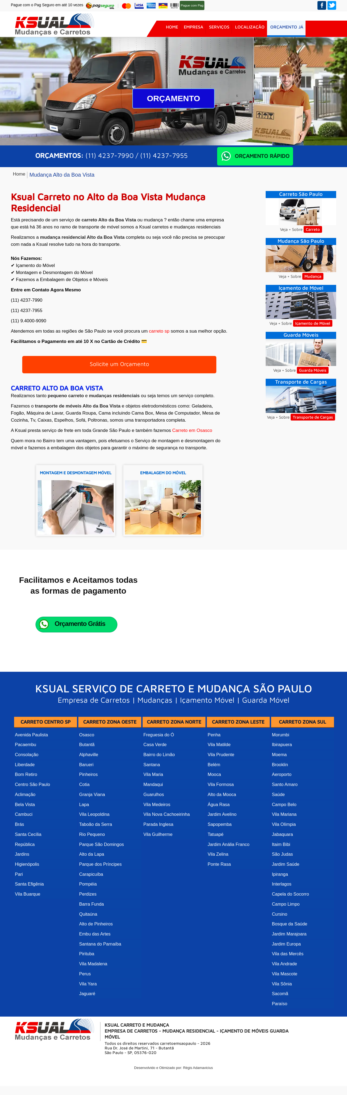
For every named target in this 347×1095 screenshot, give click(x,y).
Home (171, 28)
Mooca (214, 807)
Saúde (278, 825)
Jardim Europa (286, 959)
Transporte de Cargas (313, 417)
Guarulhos (153, 825)
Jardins (22, 878)
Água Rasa (218, 834)
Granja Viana (91, 825)
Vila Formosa (220, 816)
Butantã (86, 780)
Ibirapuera (281, 780)
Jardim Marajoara (289, 950)
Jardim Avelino (222, 843)
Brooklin (280, 798)
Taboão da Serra (95, 851)
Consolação (26, 789)
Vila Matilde (219, 780)
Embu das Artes (94, 950)
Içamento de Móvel (312, 323)
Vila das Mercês (287, 968)
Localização (253, 28)
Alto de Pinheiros (95, 941)
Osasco (86, 771)
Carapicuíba (90, 896)
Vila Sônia (281, 995)
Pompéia (87, 905)
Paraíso (279, 1013)
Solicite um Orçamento (119, 366)
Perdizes (87, 914)
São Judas (282, 878)
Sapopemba (219, 851)
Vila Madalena (93, 977)
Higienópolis (26, 887)
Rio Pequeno (91, 860)
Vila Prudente (221, 789)
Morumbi (280, 771)
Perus (85, 986)
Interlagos (281, 905)
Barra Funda (91, 923)
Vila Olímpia (283, 851)
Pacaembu (25, 780)
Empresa (194, 28)
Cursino (279, 932)
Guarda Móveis (312, 370)
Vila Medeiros (156, 834)
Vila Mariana (284, 843)
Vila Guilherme (157, 860)
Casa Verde (154, 780)
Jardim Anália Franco (228, 869)
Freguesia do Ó (158, 771)
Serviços (221, 28)
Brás (19, 851)
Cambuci (23, 843)
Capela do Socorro (290, 914)
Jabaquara (282, 860)
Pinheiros (88, 807)
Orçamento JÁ (291, 28)
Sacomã (280, 1004)
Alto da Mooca (221, 825)
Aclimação (25, 825)
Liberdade (24, 798)
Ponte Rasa (219, 887)
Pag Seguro (209, 5)
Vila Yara (87, 995)
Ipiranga (280, 896)
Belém (214, 798)
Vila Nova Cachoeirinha (166, 843)
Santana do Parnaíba (99, 959)
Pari (19, 896)
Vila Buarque (27, 914)
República (24, 869)
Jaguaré (87, 1004)
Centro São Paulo (32, 816)
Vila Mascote (284, 986)
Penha (214, 771)
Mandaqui (152, 816)
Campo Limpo (285, 923)
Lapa (84, 834)
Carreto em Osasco (192, 434)
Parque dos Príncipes (100, 887)
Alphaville (88, 789)
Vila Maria (153, 807)
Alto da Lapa (91, 878)
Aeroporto (281, 807)
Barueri (86, 798)
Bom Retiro (26, 807)
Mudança (312, 276)
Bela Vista (24, 834)
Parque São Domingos (101, 869)
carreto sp (159, 331)
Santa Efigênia (29, 905)
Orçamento (173, 98)
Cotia (84, 816)
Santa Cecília (28, 860)
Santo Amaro (284, 816)
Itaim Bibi (281, 869)
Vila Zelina (218, 878)
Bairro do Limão (158, 789)
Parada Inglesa (158, 851)
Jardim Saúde (285, 887)
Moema (279, 789)
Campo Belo (284, 834)
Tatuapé (215, 860)
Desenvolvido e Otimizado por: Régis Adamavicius (173, 1077)
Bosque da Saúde (289, 941)
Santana (151, 798)
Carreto (313, 229)
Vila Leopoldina (94, 843)
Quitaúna (88, 932)
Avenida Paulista (31, 771)
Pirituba (86, 968)
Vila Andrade (284, 977)
